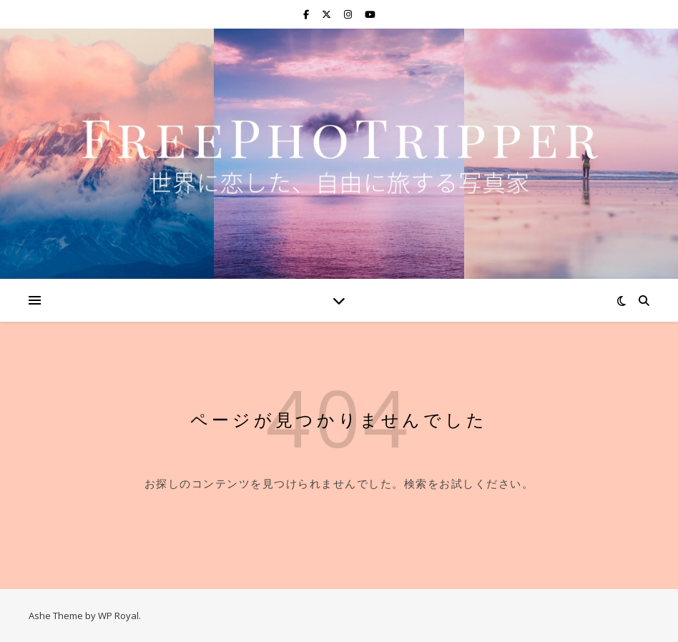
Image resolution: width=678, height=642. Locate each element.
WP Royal (118, 615)
